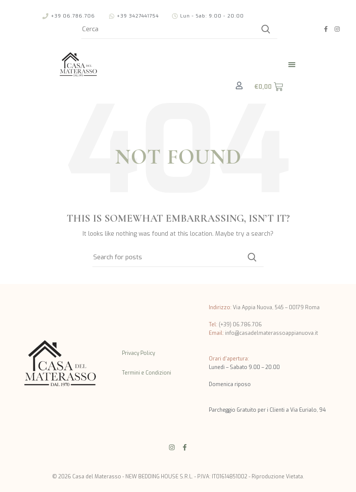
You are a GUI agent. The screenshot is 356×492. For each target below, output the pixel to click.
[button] (292, 64)
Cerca (265, 29)
